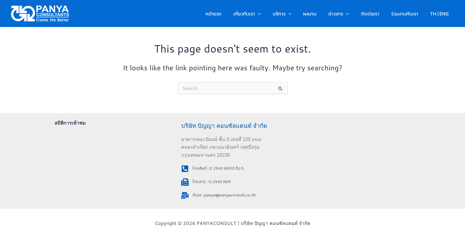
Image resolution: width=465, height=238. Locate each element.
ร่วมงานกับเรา (408, 13)
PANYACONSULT (110, 13)
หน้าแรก (231, 13)
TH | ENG (440, 13)
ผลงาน (320, 13)
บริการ (295, 14)
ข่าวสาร (347, 14)
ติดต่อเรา (376, 13)
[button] (273, 14)
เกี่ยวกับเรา (262, 14)
